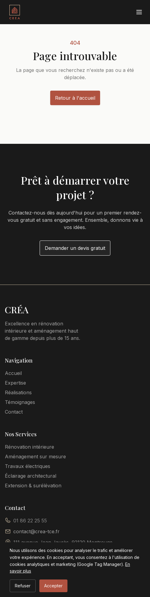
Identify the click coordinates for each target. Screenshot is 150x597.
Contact (14, 412)
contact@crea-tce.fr (36, 531)
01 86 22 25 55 (30, 521)
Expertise (15, 383)
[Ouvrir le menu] (139, 12)
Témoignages (20, 402)
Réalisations (18, 392)
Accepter (53, 585)
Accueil (13, 373)
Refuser (23, 585)
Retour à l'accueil (75, 98)
